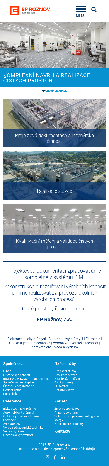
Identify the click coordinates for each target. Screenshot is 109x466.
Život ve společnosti (67, 408)
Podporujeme (12, 390)
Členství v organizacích (18, 386)
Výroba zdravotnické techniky (23, 427)
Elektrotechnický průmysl (20, 408)
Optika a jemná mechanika (21, 416)
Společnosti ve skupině (18, 382)
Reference (12, 401)
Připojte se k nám (66, 412)
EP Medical (61, 386)
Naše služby (65, 363)
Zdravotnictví (12, 424)
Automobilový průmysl (18, 412)
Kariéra (61, 401)
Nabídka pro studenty (69, 424)
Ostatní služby (64, 390)
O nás (7, 371)
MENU (81, 12)
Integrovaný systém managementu (27, 379)
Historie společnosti (16, 375)
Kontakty (62, 431)
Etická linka (11, 394)
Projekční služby (65, 371)
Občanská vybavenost (18, 435)
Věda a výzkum (13, 431)
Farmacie (9, 420)
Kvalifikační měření (67, 379)
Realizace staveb (65, 375)
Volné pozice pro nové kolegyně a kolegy (76, 418)
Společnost (13, 363)
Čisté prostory (63, 382)
